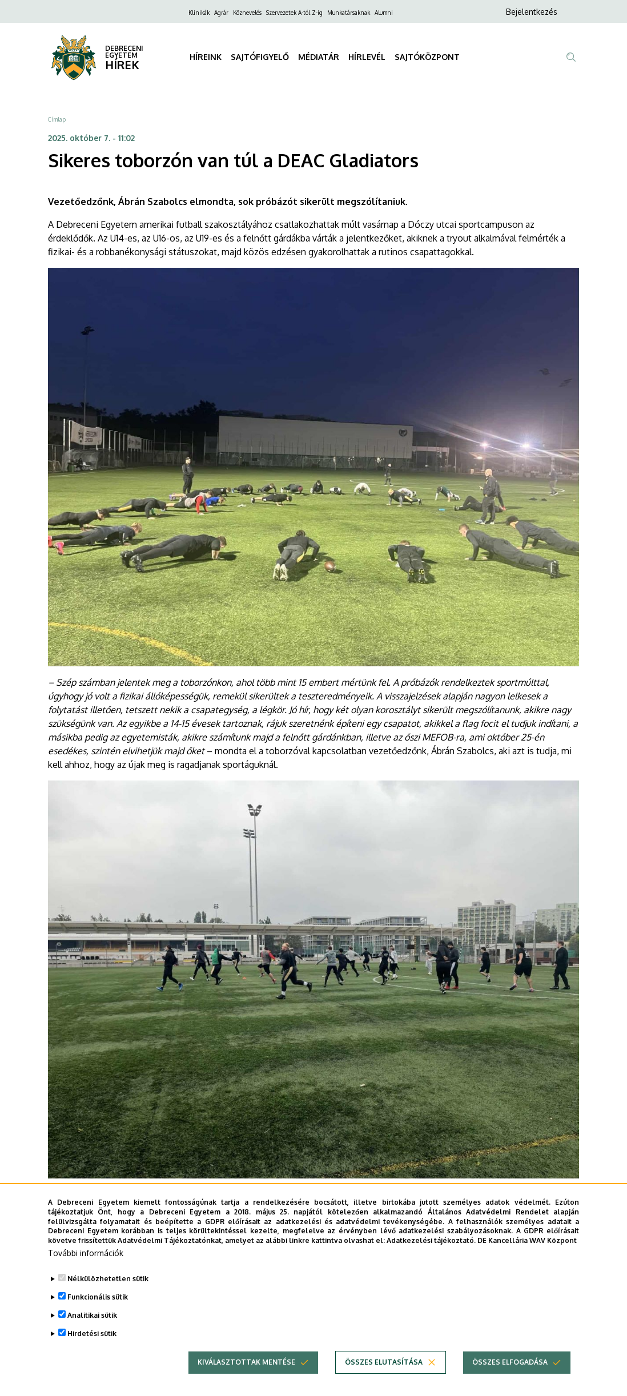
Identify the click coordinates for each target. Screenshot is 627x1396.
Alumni (384, 12)
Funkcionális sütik (97, 1297)
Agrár (221, 12)
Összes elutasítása (384, 1362)
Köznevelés (247, 12)
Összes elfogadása (510, 1362)
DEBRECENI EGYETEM (124, 51)
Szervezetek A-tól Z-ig (294, 12)
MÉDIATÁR (318, 57)
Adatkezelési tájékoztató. (431, 1240)
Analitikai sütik (92, 1315)
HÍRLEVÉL (366, 57)
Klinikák (199, 12)
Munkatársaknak (348, 12)
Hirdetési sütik (91, 1333)
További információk (85, 1253)
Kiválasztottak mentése (246, 1362)
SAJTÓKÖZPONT (427, 57)
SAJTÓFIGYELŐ (260, 57)
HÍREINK (206, 57)
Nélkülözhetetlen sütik (107, 1278)
